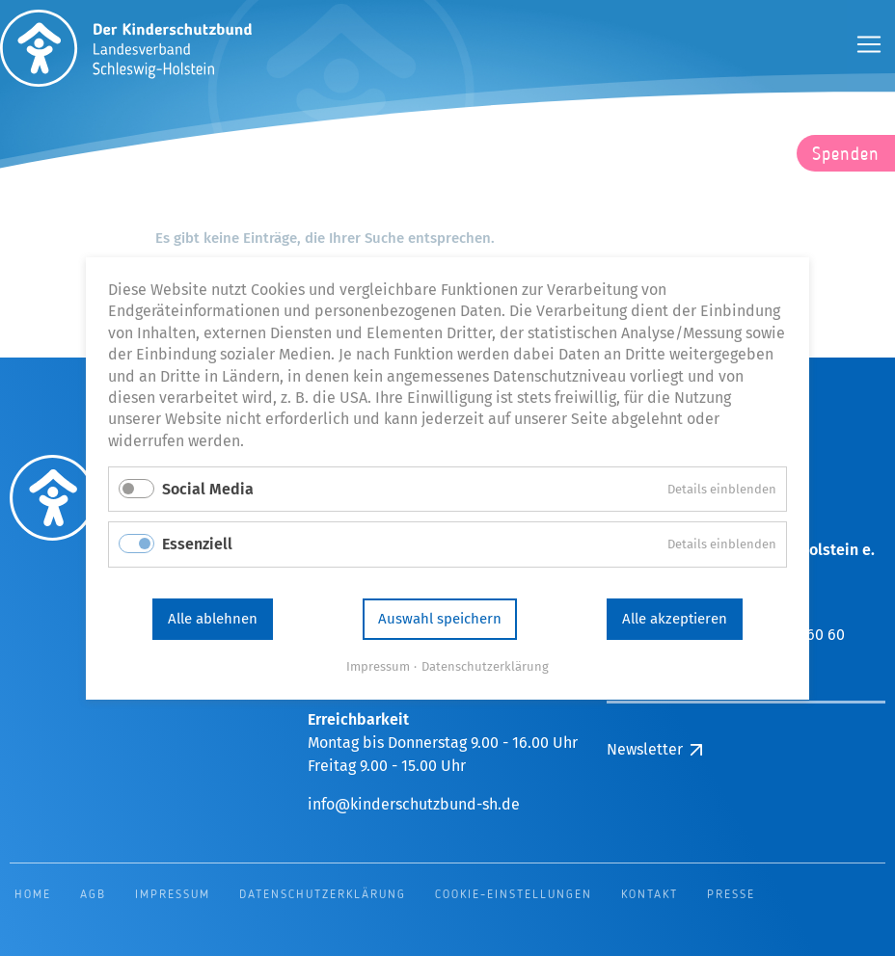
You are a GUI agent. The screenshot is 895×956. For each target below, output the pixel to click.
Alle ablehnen (213, 618)
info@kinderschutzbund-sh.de (414, 804)
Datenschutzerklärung (485, 665)
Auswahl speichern (440, 618)
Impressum (378, 665)
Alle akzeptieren (674, 618)
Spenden (846, 155)
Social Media (208, 489)
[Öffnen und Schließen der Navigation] (869, 44)
